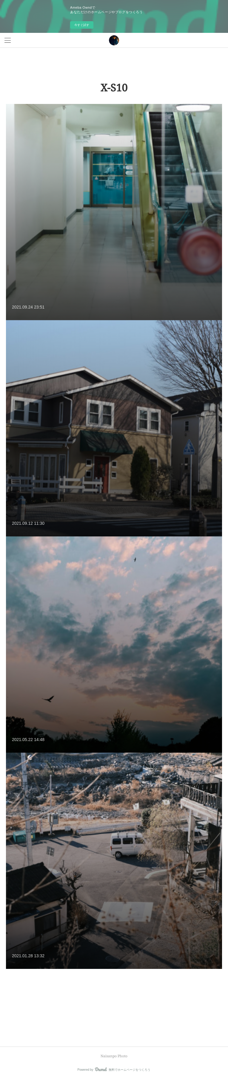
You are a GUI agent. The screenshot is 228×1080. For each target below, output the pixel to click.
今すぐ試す (81, 25)
